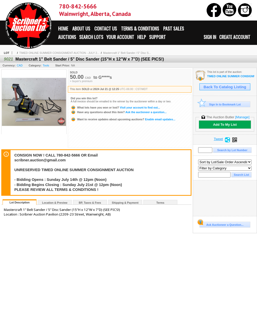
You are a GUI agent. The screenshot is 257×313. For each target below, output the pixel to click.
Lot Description (20, 202)
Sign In (210, 37)
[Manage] (242, 117)
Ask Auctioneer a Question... (221, 224)
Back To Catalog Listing (225, 87)
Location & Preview (54, 202)
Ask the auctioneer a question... (119, 112)
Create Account (234, 37)
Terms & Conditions (140, 28)
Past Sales (173, 28)
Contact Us (105, 28)
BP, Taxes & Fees (90, 202)
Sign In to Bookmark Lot (220, 104)
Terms (160, 202)
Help (141, 37)
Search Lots (91, 37)
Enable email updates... (123, 119)
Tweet (218, 139)
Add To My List (225, 124)
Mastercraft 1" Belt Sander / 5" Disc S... (127, 52)
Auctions (67, 37)
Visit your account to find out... (115, 107)
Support (157, 37)
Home (63, 28)
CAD (20, 65)
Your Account (120, 37)
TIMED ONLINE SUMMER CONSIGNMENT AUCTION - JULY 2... (59, 52)
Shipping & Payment (125, 202)
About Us (81, 28)
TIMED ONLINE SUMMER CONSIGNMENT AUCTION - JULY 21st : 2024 (230, 76)
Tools (46, 65)
